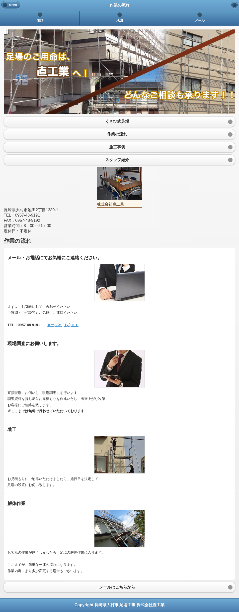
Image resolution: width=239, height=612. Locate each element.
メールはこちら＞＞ (63, 325)
